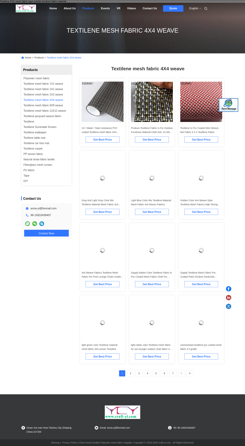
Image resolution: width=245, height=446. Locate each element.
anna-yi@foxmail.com (44, 208)
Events (105, 8)
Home (53, 8)
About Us (70, 8)
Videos (131, 8)
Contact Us (150, 8)
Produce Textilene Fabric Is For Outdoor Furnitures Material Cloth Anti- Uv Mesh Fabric (152, 132)
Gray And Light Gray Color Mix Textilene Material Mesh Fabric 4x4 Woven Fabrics (100, 204)
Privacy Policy (69, 442)
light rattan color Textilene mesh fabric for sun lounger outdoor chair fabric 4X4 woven (152, 349)
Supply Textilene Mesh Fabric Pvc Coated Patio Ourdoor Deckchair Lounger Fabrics (198, 276)
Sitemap (55, 442)
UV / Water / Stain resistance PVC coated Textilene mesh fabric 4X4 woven (99, 132)
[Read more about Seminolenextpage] (181, 373)
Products (88, 8)
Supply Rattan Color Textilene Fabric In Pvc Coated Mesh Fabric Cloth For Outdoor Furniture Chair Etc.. (151, 276)
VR (118, 8)
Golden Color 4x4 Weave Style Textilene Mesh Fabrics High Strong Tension (199, 204)
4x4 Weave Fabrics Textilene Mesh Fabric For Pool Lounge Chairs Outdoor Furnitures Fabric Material (102, 276)
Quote (173, 8)
